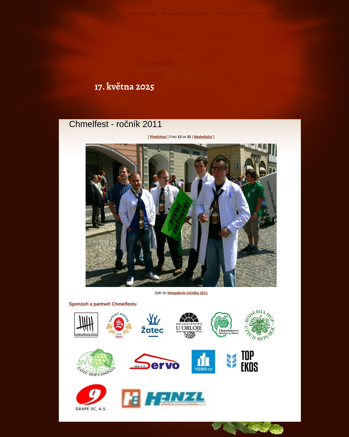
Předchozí (158, 137)
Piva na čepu (225, 13)
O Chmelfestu (86, 13)
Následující (203, 137)
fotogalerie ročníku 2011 (187, 293)
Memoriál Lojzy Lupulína (184, 13)
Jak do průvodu (141, 13)
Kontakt (276, 13)
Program (113, 13)
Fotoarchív (253, 13)
